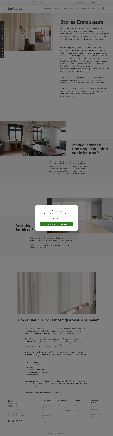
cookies (58, 211)
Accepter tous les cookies (56, 224)
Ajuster (56, 219)
